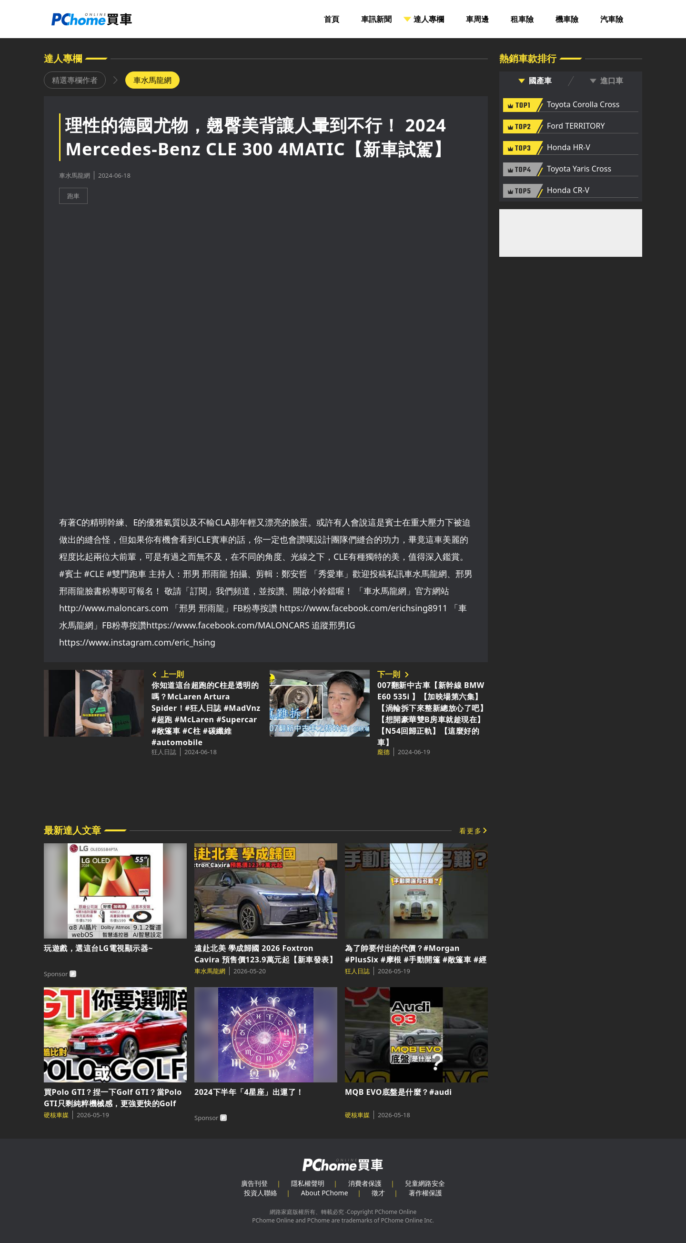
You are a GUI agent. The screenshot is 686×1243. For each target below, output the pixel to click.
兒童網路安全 (425, 1183)
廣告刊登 (254, 1183)
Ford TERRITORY (576, 126)
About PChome (324, 1192)
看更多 (470, 831)
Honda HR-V (568, 147)
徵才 (378, 1192)
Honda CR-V (568, 190)
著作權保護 (425, 1192)
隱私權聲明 (307, 1183)
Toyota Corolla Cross (583, 105)
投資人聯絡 (260, 1192)
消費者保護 (365, 1183)
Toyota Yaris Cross (579, 169)
